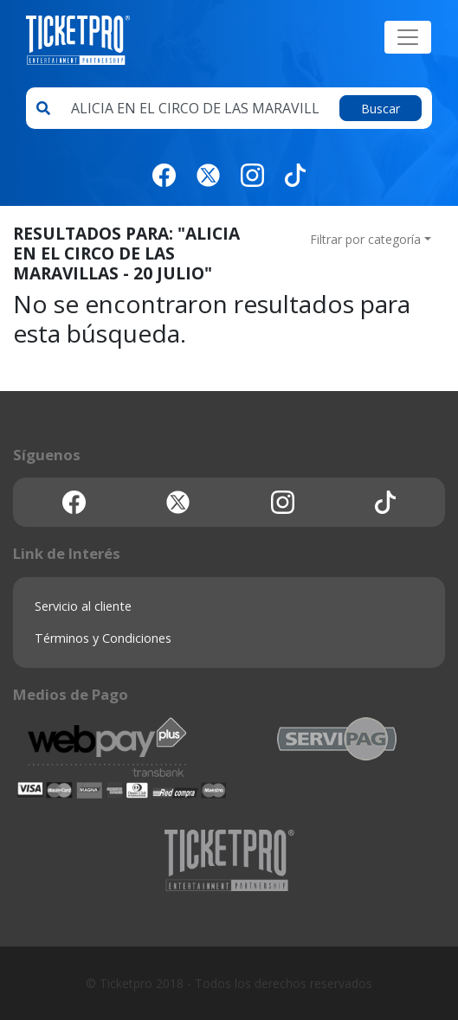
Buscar (380, 108)
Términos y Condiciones (103, 638)
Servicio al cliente (83, 606)
